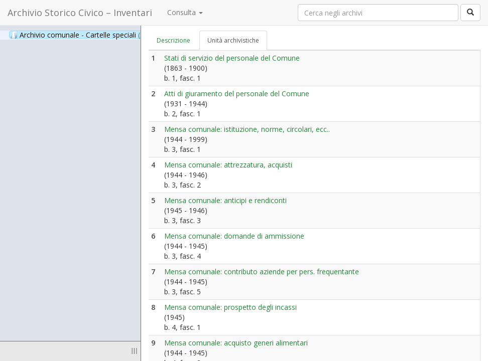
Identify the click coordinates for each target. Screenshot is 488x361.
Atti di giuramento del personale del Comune (236, 93)
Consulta (185, 12)
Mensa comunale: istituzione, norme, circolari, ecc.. (247, 129)
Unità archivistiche (233, 40)
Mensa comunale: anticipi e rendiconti (225, 200)
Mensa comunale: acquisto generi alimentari (236, 342)
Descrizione (173, 40)
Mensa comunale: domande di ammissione (234, 236)
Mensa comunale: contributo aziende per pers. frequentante (261, 271)
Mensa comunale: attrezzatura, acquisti (228, 164)
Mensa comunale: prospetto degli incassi (230, 307)
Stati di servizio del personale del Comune (232, 58)
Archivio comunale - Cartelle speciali (82, 35)
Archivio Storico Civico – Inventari (80, 13)
